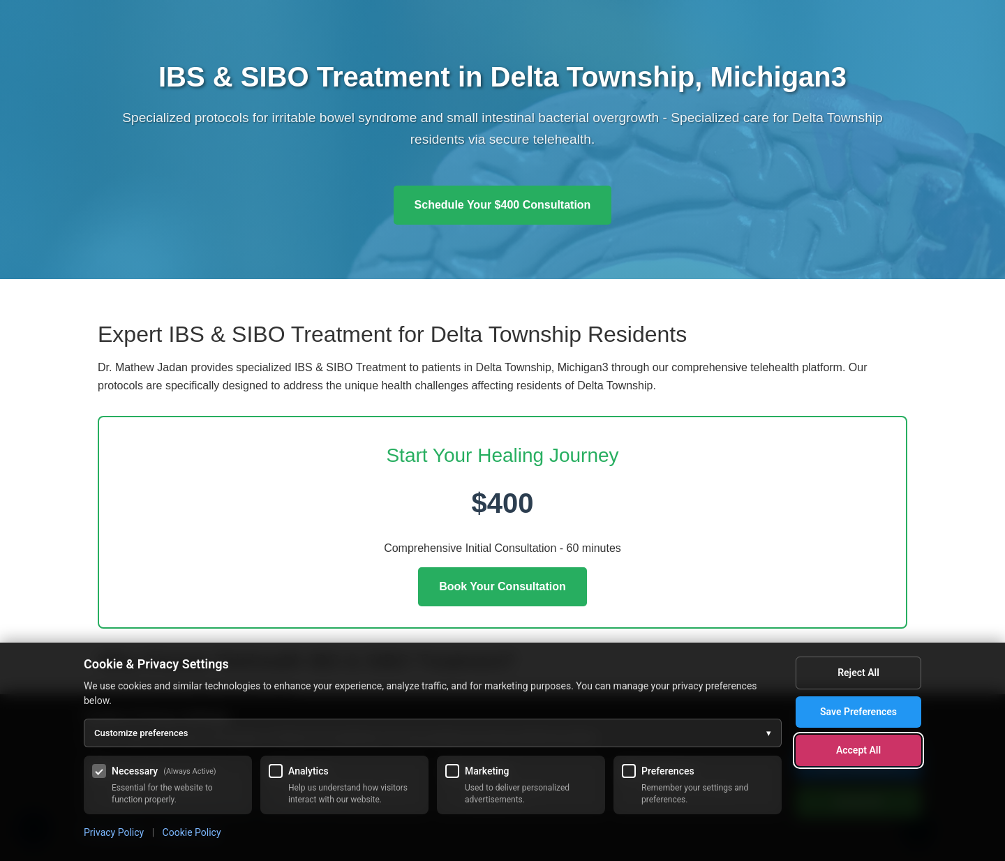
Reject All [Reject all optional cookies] (858, 672)
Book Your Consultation (502, 586)
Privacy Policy (114, 832)
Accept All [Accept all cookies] (858, 750)
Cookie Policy (192, 832)
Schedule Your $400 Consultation (503, 205)
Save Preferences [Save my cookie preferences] (858, 711)
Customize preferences (432, 733)
